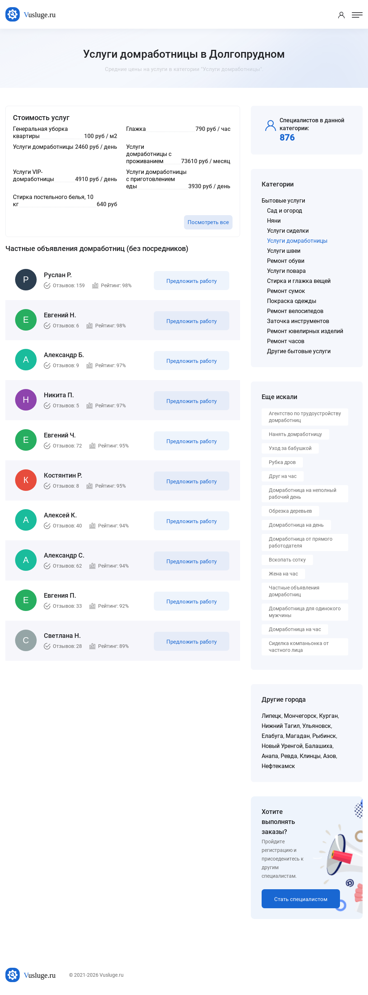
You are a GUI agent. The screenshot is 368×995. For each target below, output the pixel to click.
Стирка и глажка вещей (299, 281)
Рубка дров (282, 462)
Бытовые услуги (283, 200)
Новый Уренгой (282, 746)
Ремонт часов (285, 341)
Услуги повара (286, 270)
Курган (328, 715)
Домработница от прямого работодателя (300, 542)
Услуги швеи (283, 250)
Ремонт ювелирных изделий (305, 331)
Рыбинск (324, 736)
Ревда (289, 756)
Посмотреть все (208, 222)
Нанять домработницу (295, 434)
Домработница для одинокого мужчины (305, 612)
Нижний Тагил (281, 725)
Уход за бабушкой (290, 448)
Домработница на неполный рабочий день (302, 493)
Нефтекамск (278, 766)
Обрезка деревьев (290, 511)
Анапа (270, 756)
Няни (274, 220)
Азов (329, 756)
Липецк (271, 715)
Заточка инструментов (298, 321)
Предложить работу (191, 281)
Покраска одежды (291, 301)
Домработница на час (295, 629)
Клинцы (310, 756)
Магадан (298, 736)
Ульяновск (316, 725)
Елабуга (272, 736)
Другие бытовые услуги (299, 351)
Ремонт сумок (286, 291)
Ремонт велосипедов (295, 311)
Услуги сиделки (288, 230)
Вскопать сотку (287, 560)
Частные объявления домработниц (294, 591)
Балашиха (318, 746)
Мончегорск (300, 715)
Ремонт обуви (285, 260)
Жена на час (283, 574)
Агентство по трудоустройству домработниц (305, 417)
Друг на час (282, 476)
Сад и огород (284, 210)
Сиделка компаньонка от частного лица (299, 646)
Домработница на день (296, 525)
